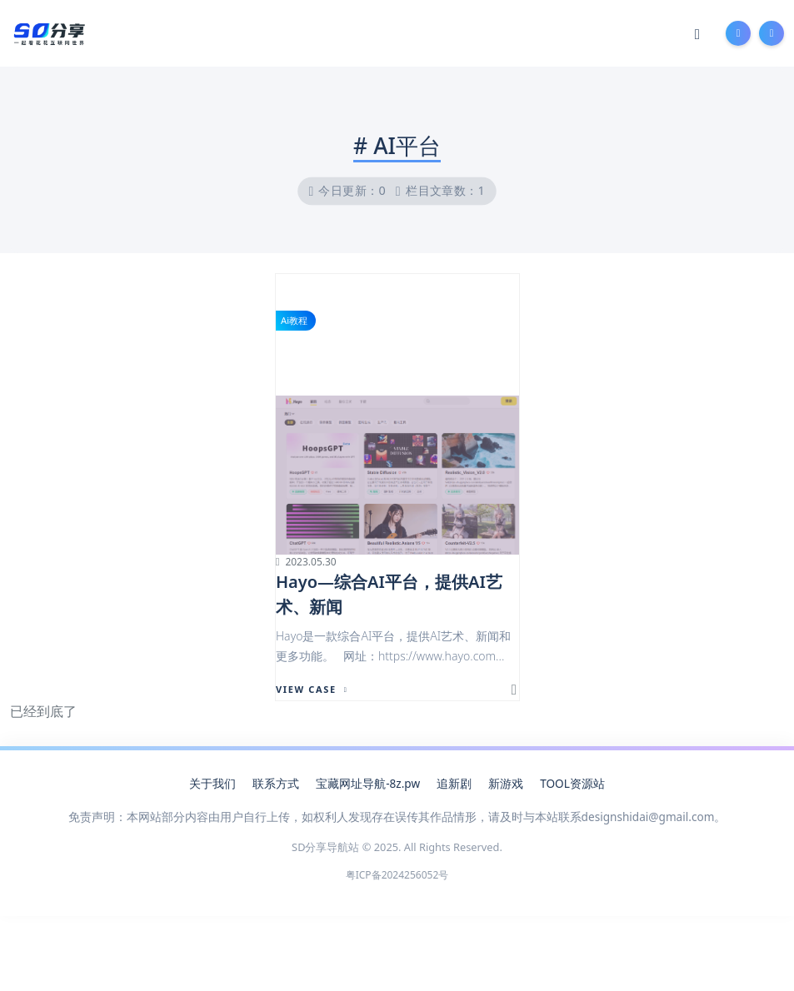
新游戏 (505, 783)
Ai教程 (294, 320)
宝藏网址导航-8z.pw (368, 783)
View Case (311, 689)
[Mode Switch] (697, 33)
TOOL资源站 (572, 783)
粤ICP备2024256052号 (397, 875)
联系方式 (275, 783)
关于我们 (212, 783)
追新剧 (454, 783)
